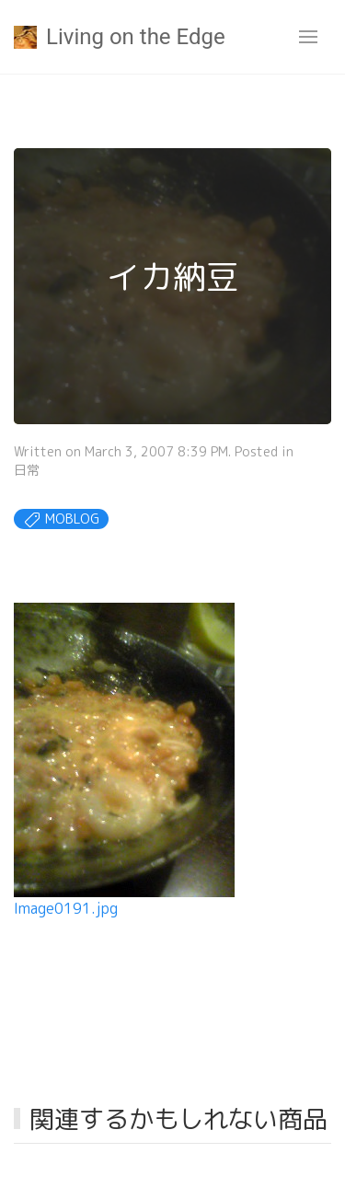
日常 (27, 469)
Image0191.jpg (66, 908)
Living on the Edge (119, 37)
